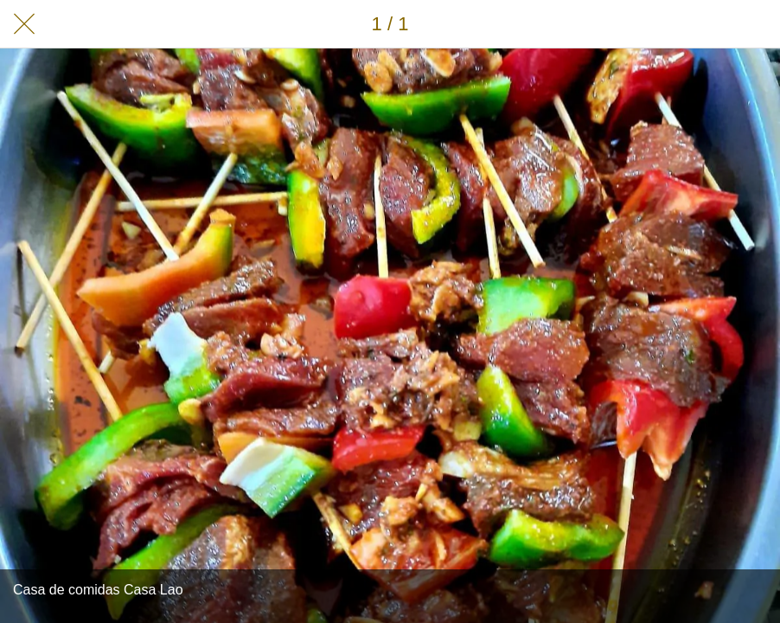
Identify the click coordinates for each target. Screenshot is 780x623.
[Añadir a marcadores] (756, 24)
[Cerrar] (24, 24)
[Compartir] (711, 24)
